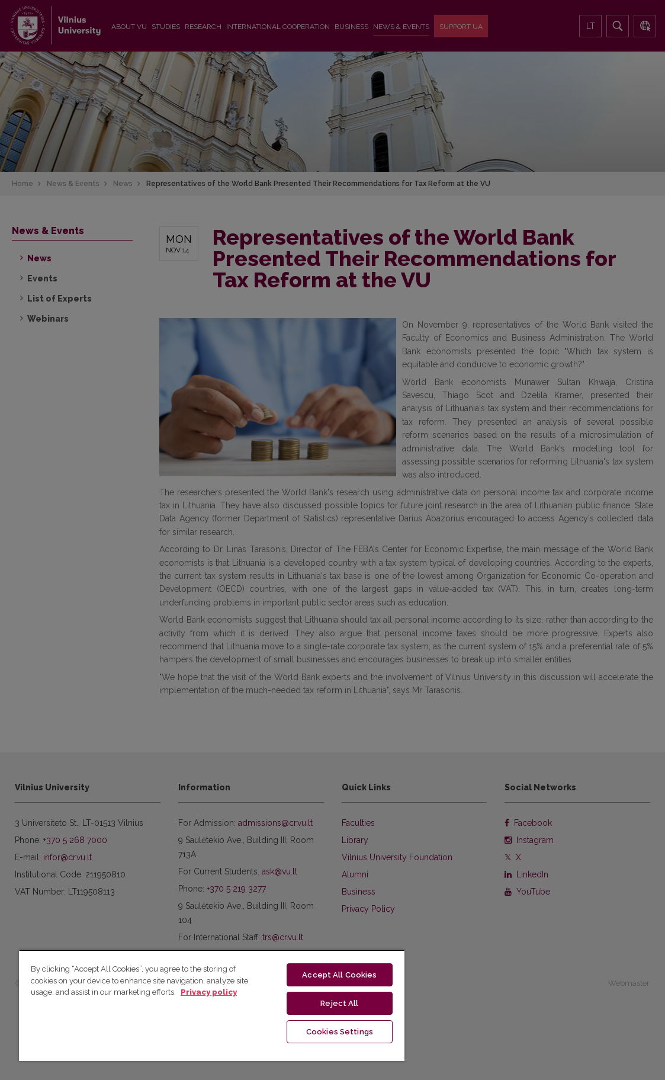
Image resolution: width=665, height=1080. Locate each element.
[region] (211, 1004)
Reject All (339, 1001)
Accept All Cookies (339, 972)
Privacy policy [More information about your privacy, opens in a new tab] (209, 989)
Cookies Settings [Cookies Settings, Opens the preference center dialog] (339, 1030)
